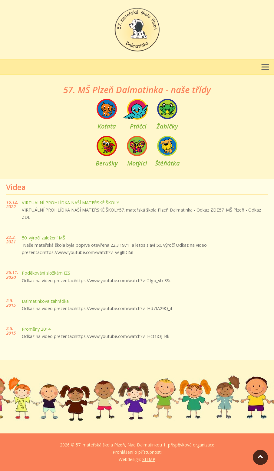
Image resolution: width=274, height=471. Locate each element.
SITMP (148, 459)
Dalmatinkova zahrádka (45, 301)
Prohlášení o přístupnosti (137, 452)
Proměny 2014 (36, 329)
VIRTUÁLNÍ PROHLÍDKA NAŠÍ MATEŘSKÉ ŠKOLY (70, 202)
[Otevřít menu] (265, 67)
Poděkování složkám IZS (46, 273)
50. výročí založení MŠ (43, 238)
